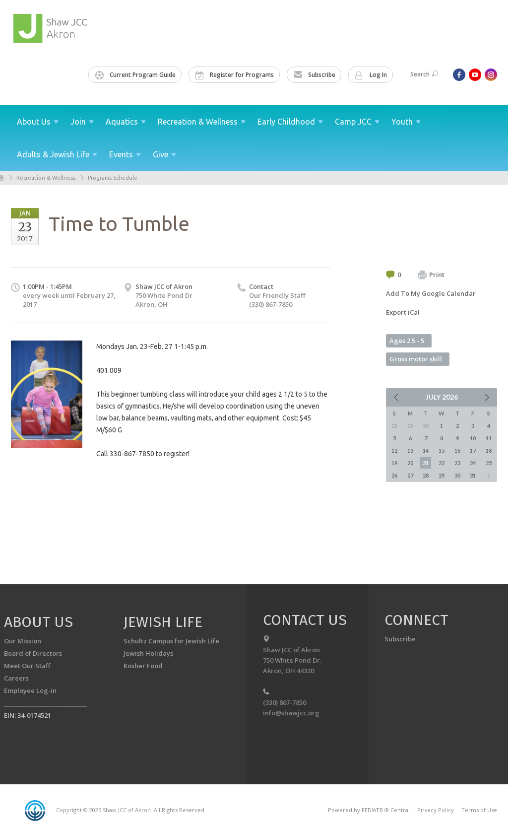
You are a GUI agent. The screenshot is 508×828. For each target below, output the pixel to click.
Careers (16, 678)
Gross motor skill (415, 358)
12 (394, 450)
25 (489, 463)
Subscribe (314, 74)
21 (426, 463)
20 (410, 463)
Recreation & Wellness (45, 178)
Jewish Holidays (148, 653)
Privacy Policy (435, 810)
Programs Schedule (112, 178)
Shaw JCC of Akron (163, 286)
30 (457, 475)
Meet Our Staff (27, 665)
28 (426, 475)
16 (457, 450)
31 (473, 475)
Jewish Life (163, 622)
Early (290, 121)
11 (489, 438)
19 (394, 463)
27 (410, 475)
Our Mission (22, 640)
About (38, 121)
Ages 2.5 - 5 (406, 340)
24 (473, 463)
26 (394, 475)
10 (473, 438)
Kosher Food (143, 665)
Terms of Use (479, 810)
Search (424, 74)
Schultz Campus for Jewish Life (171, 640)
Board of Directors (33, 653)
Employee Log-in (30, 690)
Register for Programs (234, 74)
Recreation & (202, 121)
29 (441, 475)
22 (441, 463)
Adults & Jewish (57, 154)
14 (426, 450)
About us (38, 622)
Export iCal (403, 312)
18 (489, 450)
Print (431, 275)
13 (410, 450)
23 (457, 463)
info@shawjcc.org (291, 712)
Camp (357, 121)
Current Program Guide (135, 74)
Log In (371, 74)
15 (441, 450)
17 (473, 450)
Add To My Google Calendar (431, 293)
